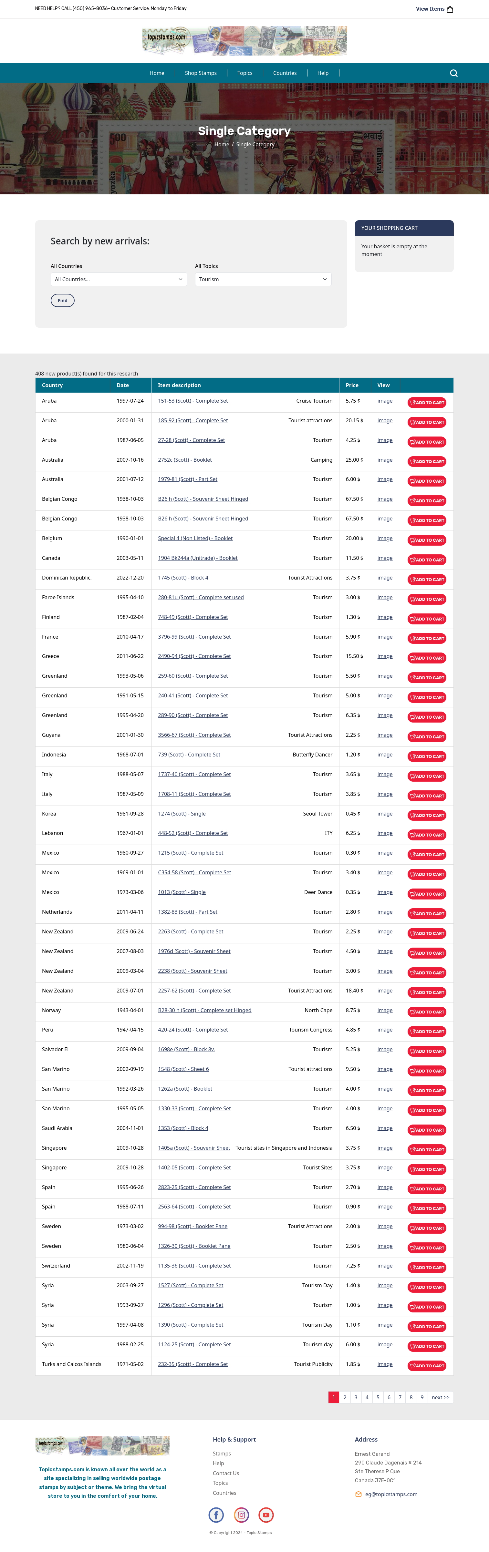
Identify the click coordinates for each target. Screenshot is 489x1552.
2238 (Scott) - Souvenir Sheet (192, 970)
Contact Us (226, 1473)
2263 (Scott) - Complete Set (191, 931)
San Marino (56, 1069)
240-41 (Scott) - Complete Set (193, 695)
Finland (51, 617)
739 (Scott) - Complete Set (189, 754)
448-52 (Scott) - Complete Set (193, 833)
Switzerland (56, 1265)
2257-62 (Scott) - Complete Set (194, 990)
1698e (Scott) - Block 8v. (186, 1049)
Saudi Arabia (57, 1128)
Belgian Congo (60, 498)
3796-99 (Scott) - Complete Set (194, 636)
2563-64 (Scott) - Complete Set (194, 1206)
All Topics (206, 266)
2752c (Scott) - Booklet (185, 459)
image (385, 400)
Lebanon (52, 833)
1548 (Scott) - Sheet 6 (183, 1069)
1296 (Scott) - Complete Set (191, 1305)
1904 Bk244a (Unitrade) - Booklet (198, 557)
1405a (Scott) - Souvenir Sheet (194, 1147)
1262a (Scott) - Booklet (185, 1088)
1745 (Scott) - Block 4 (183, 577)
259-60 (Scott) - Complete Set (193, 675)
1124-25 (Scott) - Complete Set (194, 1344)
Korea (49, 813)
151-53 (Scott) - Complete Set (193, 400)
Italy (47, 774)
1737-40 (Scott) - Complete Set (194, 774)
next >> (441, 1397)
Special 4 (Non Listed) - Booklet (195, 538)
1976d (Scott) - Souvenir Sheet (194, 951)
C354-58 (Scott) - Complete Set (194, 872)
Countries (285, 73)
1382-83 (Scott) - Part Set (188, 911)
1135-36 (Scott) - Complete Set (194, 1265)
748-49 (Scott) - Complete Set (193, 617)
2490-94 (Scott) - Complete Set (194, 656)
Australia (52, 459)
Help (323, 73)
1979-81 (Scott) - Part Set (188, 479)
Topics (245, 73)
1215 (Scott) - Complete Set (191, 852)
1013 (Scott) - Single (182, 892)
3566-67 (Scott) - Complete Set (194, 734)
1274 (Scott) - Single (182, 813)
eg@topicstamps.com (386, 1494)
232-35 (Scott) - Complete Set (193, 1364)
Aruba (49, 400)
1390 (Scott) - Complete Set (191, 1324)
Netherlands (57, 911)
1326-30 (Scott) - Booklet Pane (194, 1245)
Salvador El (55, 1049)
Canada (51, 557)
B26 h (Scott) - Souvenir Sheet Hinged (203, 498)
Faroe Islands (58, 597)
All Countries (66, 266)
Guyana (51, 734)
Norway (51, 1010)
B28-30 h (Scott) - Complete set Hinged (205, 1010)
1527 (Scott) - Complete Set (191, 1285)
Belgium (52, 538)
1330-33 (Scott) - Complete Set (194, 1108)
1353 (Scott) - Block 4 (183, 1128)
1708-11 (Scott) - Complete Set (194, 793)
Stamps (222, 1453)
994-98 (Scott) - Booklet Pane (193, 1226)
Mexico (50, 852)
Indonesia (54, 754)
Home (157, 73)
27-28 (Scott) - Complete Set (191, 440)
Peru (47, 1029)
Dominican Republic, (67, 577)
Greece (50, 656)
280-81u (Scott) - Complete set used (201, 597)
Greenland (55, 675)
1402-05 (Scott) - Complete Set (194, 1167)
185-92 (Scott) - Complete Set (193, 420)
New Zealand (58, 931)
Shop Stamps (201, 73)
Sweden (51, 1226)
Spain (49, 1187)
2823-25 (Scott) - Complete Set (194, 1187)
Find (63, 300)
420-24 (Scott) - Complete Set (193, 1029)
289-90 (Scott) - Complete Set (193, 715)
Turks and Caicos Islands (71, 1364)
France (50, 636)
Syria (48, 1285)
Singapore (54, 1147)
